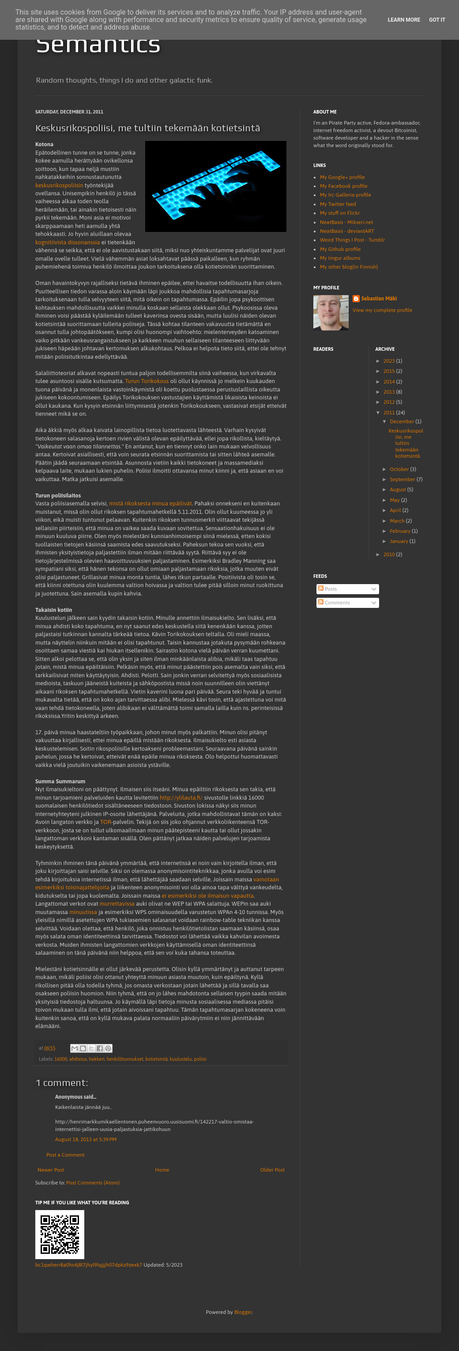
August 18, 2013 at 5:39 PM (86, 1139)
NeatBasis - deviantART (347, 231)
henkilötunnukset (125, 1059)
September (403, 479)
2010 (390, 554)
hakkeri (97, 1059)
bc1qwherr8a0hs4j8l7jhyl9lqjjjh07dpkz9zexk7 (88, 1265)
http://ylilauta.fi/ (181, 797)
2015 (390, 371)
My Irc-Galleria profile (345, 195)
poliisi (200, 1059)
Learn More (404, 20)
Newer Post (51, 1170)
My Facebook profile (344, 186)
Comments (334, 603)
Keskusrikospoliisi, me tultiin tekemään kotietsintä (405, 443)
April (396, 510)
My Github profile (340, 249)
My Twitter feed (338, 204)
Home (162, 1170)
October (400, 469)
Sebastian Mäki (379, 299)
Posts (327, 589)
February (401, 531)
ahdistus (78, 1059)
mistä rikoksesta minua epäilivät (150, 503)
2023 (390, 361)
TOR (105, 822)
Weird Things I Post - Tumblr (352, 240)
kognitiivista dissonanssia (67, 242)
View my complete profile (382, 310)
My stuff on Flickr (340, 213)
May (395, 500)
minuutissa (83, 912)
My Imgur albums (340, 258)
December (402, 421)
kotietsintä (156, 1059)
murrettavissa (117, 903)
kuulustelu (181, 1059)
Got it (437, 20)
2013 (390, 392)
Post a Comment (65, 1155)
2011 (390, 413)
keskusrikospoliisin (59, 185)
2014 (390, 382)
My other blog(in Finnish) (349, 267)
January (399, 541)
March (398, 521)
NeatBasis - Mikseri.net (346, 222)
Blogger (243, 1312)
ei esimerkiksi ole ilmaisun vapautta (208, 895)
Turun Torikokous (147, 381)
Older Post (272, 1170)
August (398, 489)
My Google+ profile (342, 177)
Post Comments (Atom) (93, 1183)
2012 (390, 402)
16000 (60, 1059)
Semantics (98, 42)
